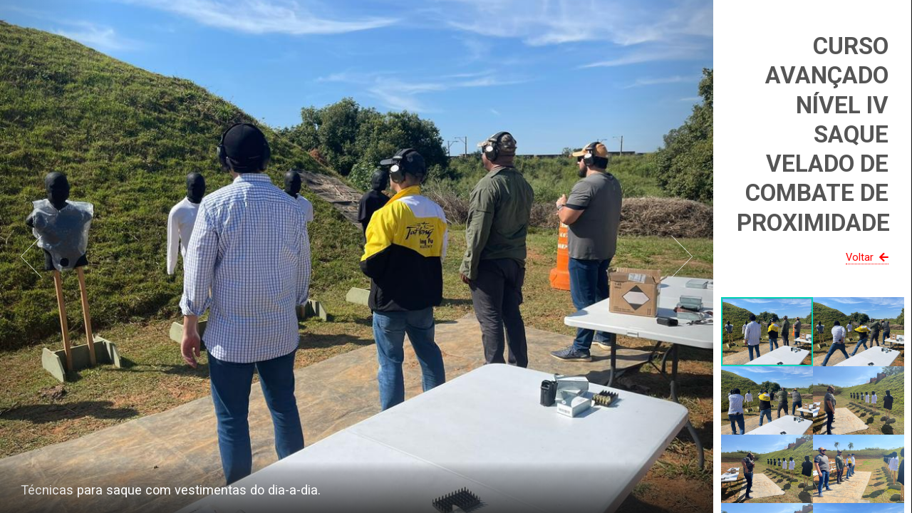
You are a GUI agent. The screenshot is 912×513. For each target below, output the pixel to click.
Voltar (868, 257)
